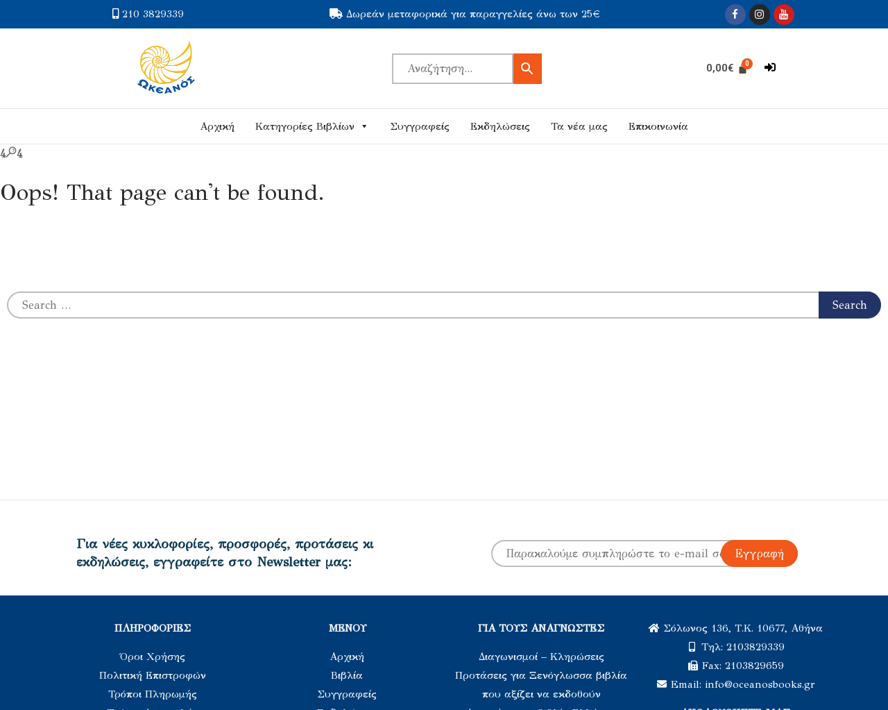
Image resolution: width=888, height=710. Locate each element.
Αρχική (217, 126)
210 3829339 (153, 14)
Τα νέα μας (579, 126)
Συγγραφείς (420, 126)
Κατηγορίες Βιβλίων (312, 126)
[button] (770, 67)
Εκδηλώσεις (500, 126)
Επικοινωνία (658, 126)
